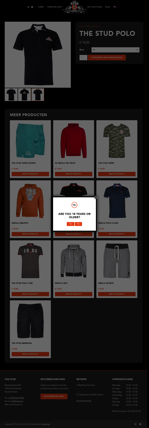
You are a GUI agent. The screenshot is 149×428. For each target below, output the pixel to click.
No (78, 224)
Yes (70, 224)
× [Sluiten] (96, 197)
